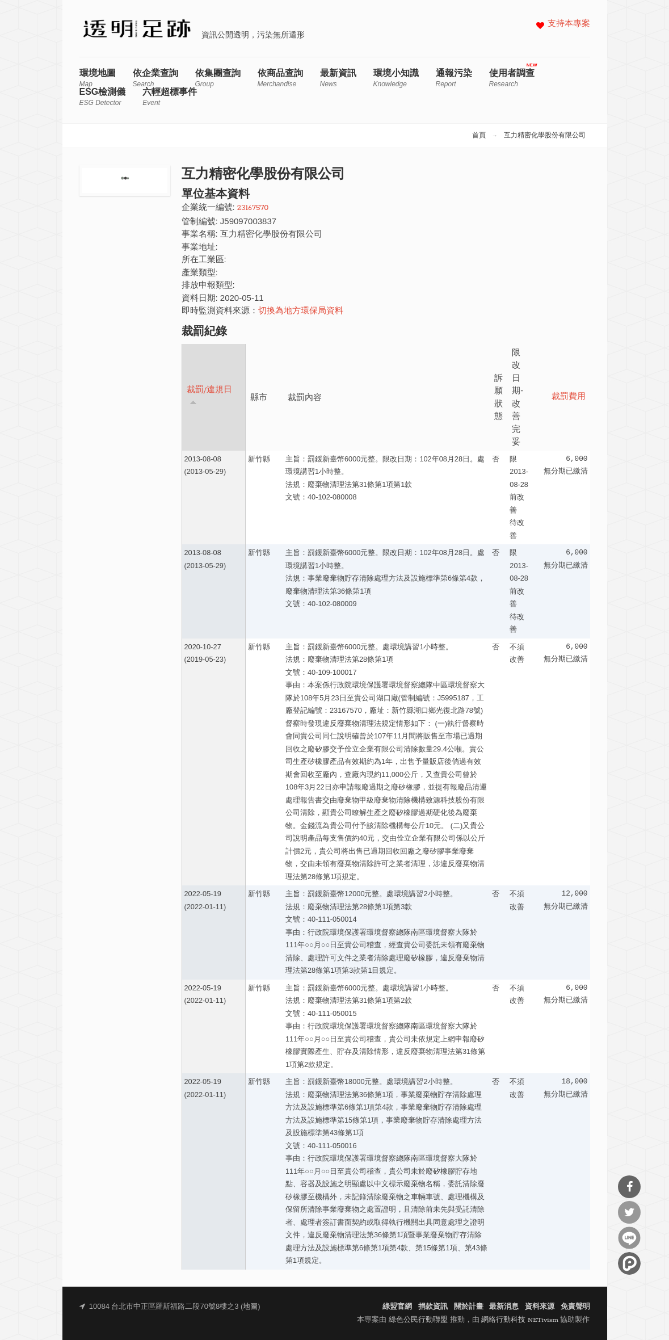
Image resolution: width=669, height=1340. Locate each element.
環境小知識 (396, 78)
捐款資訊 (433, 1307)
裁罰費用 (569, 397)
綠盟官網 (397, 1307)
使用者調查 (512, 78)
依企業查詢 (155, 78)
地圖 (250, 1307)
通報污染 (454, 78)
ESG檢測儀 (102, 96)
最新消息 (504, 1307)
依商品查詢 (280, 78)
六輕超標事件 (169, 96)
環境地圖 (97, 78)
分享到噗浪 (629, 1263)
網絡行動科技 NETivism (519, 1320)
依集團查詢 (218, 78)
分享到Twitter (629, 1212)
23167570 (253, 208)
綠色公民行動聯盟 (418, 1320)
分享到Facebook (629, 1186)
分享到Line (629, 1237)
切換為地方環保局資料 (300, 311)
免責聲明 (575, 1307)
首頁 (479, 136)
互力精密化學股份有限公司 (545, 136)
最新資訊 (338, 78)
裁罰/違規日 (210, 395)
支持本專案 (569, 24)
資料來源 (539, 1307)
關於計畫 (468, 1307)
